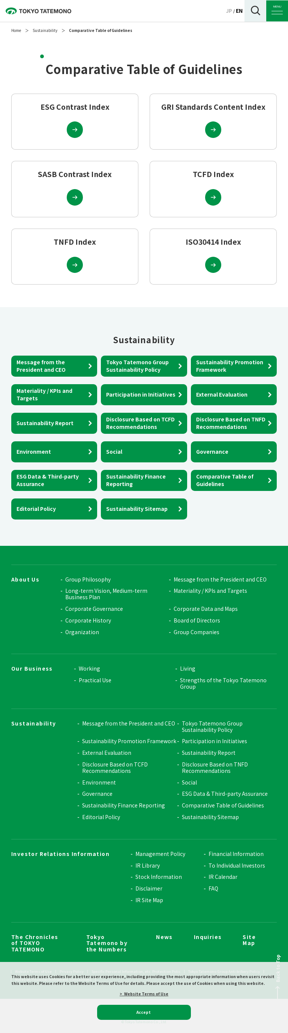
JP (229, 10)
